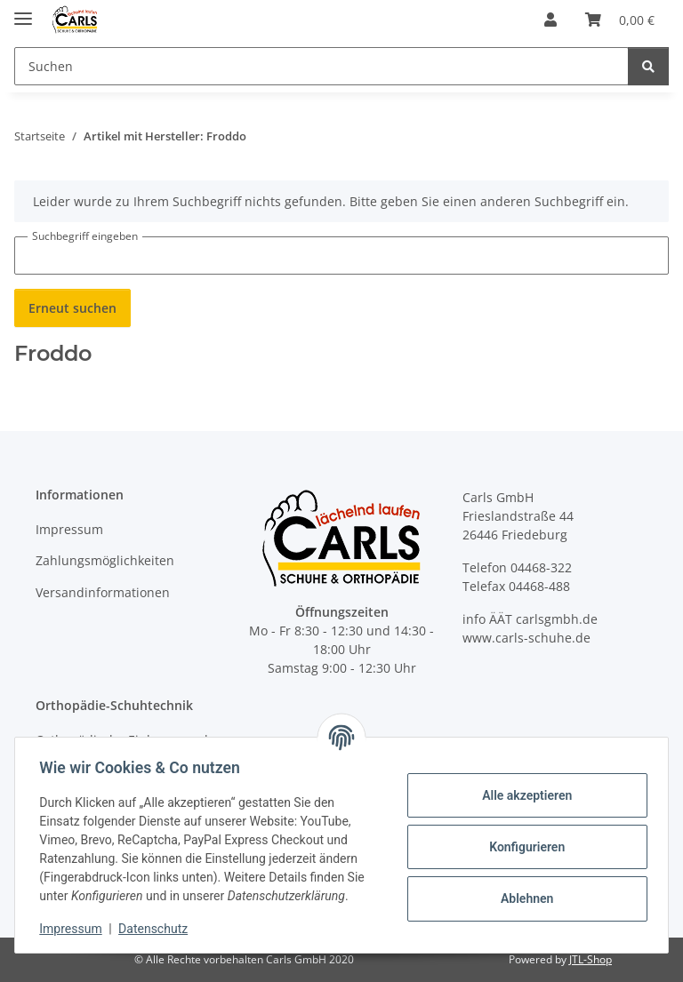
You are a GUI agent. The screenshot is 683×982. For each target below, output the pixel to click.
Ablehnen (522, 898)
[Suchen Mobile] (321, 66)
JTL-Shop (590, 959)
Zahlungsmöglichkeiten (105, 560)
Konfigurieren (522, 847)
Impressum (75, 929)
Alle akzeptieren (522, 795)
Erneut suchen (72, 307)
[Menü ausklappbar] (23, 11)
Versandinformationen (103, 592)
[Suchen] (648, 66)
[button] (550, 19)
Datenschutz (157, 929)
